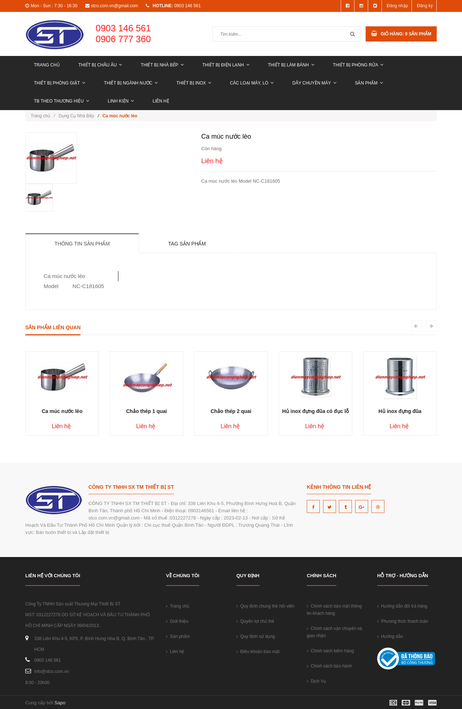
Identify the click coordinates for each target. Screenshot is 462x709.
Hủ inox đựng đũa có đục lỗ (315, 411)
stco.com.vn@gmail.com (114, 5)
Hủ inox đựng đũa (399, 411)
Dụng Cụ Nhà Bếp (76, 115)
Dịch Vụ (316, 681)
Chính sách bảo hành (329, 666)
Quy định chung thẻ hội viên (265, 606)
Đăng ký (425, 5)
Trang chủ (47, 65)
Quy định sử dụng (255, 636)
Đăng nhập (397, 5)
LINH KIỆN (121, 101)
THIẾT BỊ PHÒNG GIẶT (59, 83)
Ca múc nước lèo (62, 411)
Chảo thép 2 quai (231, 411)
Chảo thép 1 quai (146, 411)
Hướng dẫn (390, 636)
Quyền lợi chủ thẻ (255, 621)
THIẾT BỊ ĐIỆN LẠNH (225, 65)
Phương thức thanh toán (402, 621)
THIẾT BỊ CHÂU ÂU (100, 65)
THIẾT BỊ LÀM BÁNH (291, 65)
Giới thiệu (177, 621)
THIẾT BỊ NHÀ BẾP (162, 65)
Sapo (60, 702)
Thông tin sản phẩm (82, 244)
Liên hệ (161, 101)
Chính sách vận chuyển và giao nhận (334, 632)
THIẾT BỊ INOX (193, 83)
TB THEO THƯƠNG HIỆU (61, 101)
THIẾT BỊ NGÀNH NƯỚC (131, 83)
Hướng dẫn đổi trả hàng (402, 606)
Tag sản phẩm (187, 244)
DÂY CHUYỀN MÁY (314, 83)
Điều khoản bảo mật (257, 651)
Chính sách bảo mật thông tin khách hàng (334, 610)
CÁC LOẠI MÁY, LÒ (252, 83)
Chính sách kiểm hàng (330, 650)
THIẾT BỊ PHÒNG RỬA (358, 65)
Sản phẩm (369, 83)
